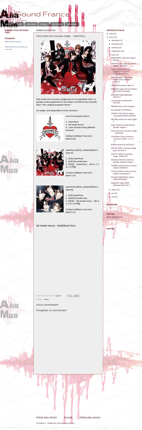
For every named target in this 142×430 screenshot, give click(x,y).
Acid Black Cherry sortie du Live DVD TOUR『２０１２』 (122, 139)
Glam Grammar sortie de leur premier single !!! (123, 126)
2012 (111, 37)
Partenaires (72, 24)
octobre (115, 48)
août (114, 55)
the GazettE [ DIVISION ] (121, 110)
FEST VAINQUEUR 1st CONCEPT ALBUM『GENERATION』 (120, 71)
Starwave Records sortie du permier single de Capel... (122, 161)
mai (113, 197)
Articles (43, 24)
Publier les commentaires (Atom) (61, 423)
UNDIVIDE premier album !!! (122, 85)
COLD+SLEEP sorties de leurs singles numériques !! (123, 172)
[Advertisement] (68, 395)
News (19, 24)
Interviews (31, 24)
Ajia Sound (57, 24)
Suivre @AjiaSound (114, 217)
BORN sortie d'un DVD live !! (123, 145)
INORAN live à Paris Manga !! (123, 106)
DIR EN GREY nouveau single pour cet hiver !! (123, 149)
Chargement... (112, 207)
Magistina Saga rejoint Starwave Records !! (120, 184)
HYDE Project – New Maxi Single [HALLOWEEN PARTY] (122, 79)
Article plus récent (46, 417)
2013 (111, 34)
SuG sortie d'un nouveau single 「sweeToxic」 (124, 132)
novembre (116, 44)
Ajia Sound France (35, 14)
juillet (114, 190)
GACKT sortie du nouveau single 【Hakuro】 (122, 155)
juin (113, 193)
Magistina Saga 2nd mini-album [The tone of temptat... (124, 90)
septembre (116, 51)
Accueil (8, 24)
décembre (116, 40)
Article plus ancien (89, 417)
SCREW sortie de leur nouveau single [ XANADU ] (124, 167)
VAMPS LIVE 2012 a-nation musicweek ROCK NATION (123, 114)
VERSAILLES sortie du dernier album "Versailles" (123, 65)
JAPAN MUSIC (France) (13, 41)
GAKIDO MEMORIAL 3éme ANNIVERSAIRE (122, 178)
